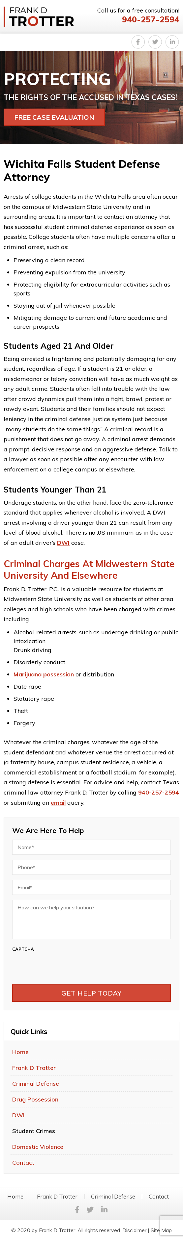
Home (20, 1052)
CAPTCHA (23, 949)
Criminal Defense (35, 1083)
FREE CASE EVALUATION (54, 117)
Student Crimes (33, 1131)
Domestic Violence (37, 1147)
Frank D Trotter (34, 1068)
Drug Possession (35, 1099)
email (58, 802)
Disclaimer (134, 1230)
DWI (63, 542)
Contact (23, 1162)
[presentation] (91, 966)
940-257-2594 (150, 19)
